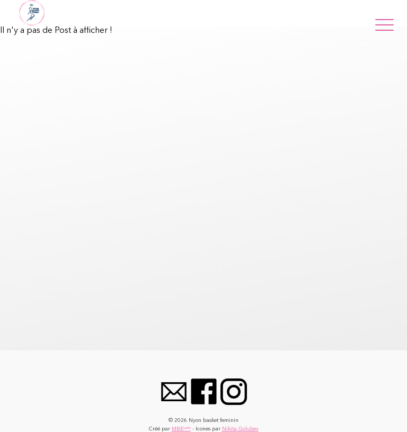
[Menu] (384, 23)
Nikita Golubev (240, 428)
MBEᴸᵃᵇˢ (181, 428)
